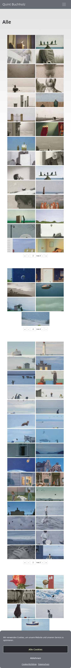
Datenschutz (43, 664)
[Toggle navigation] (64, 4)
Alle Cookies (35, 649)
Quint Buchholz (14, 4)
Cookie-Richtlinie (29, 664)
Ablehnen (35, 658)
